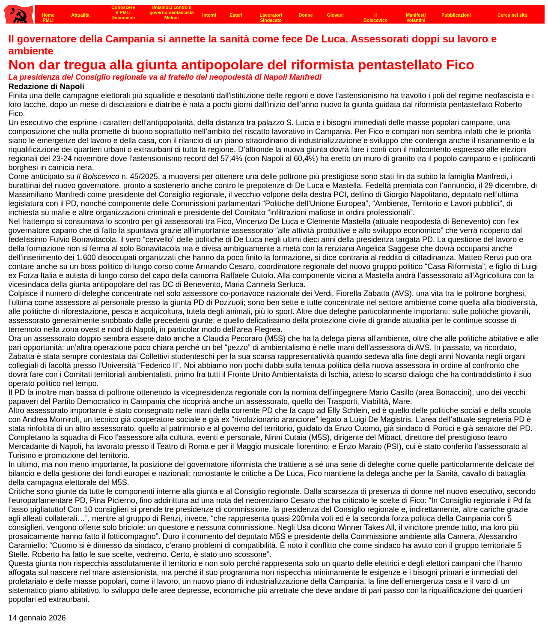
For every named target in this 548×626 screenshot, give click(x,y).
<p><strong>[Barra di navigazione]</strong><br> (274, 12)
